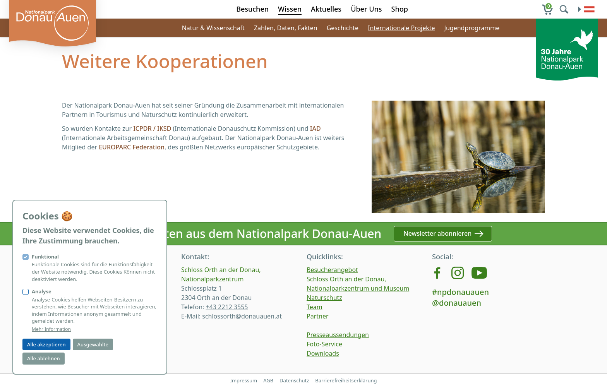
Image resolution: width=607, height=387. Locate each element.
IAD (315, 128)
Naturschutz (324, 297)
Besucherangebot (332, 269)
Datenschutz (294, 380)
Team (314, 307)
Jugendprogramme (472, 28)
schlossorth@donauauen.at (242, 316)
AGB (268, 380)
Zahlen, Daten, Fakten (285, 28)
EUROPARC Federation (132, 147)
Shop (399, 9)
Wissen (290, 9)
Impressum (243, 380)
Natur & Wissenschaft (213, 28)
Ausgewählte (92, 344)
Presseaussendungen (338, 334)
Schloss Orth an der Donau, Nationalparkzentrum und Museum (358, 284)
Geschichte (342, 28)
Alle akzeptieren (46, 344)
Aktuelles (326, 9)
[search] (564, 9)
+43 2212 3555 (227, 307)
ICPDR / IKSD (152, 128)
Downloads (323, 353)
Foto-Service (324, 344)
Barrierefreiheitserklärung (346, 380)
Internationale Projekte (401, 28)
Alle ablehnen (43, 358)
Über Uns (366, 9)
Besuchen (252, 9)
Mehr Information (51, 329)
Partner (318, 316)
